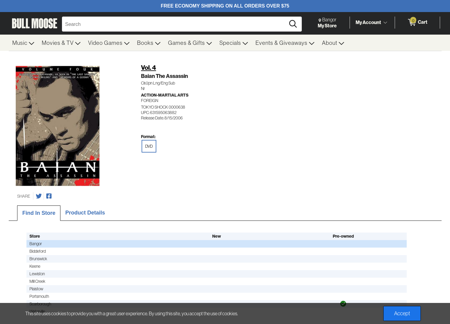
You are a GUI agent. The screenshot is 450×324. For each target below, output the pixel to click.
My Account (368, 22)
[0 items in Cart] (417, 22)
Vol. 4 (148, 67)
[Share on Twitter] (39, 196)
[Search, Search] (174, 24)
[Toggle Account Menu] (385, 22)
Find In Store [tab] (38, 213)
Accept (402, 313)
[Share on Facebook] (49, 196)
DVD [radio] (149, 146)
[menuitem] (23, 43)
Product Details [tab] (85, 213)
